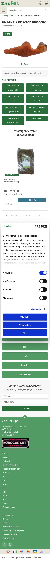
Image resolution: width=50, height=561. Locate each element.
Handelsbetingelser (11, 527)
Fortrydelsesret (9, 538)
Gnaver (5, 484)
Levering (6, 523)
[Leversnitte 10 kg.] (25, 161)
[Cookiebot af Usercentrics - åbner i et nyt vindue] (35, 226)
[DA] (10, 3)
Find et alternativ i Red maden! (37, 110)
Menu (3, 10)
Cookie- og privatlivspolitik (13, 530)
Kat (4, 480)
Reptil (25, 347)
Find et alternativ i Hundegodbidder (13, 88)
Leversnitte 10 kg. (11, 182)
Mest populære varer (11, 469)
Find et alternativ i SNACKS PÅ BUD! (13, 121)
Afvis (25, 333)
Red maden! (7, 461)
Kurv (46, 3)
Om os (5, 519)
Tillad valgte (25, 325)
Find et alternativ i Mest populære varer (13, 110)
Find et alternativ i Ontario (13, 99)
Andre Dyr (25, 365)
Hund (5, 476)
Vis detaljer (36, 309)
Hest (25, 356)
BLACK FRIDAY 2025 (11, 465)
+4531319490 (8, 429)
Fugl (4, 488)
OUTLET (6, 473)
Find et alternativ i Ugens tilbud (37, 88)
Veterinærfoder (25, 374)
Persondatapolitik (10, 534)
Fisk (4, 492)
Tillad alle (24, 317)
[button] (25, 49)
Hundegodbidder (8, 16)
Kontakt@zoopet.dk (10, 432)
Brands (5, 457)
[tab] (6, 215)
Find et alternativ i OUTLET (37, 99)
